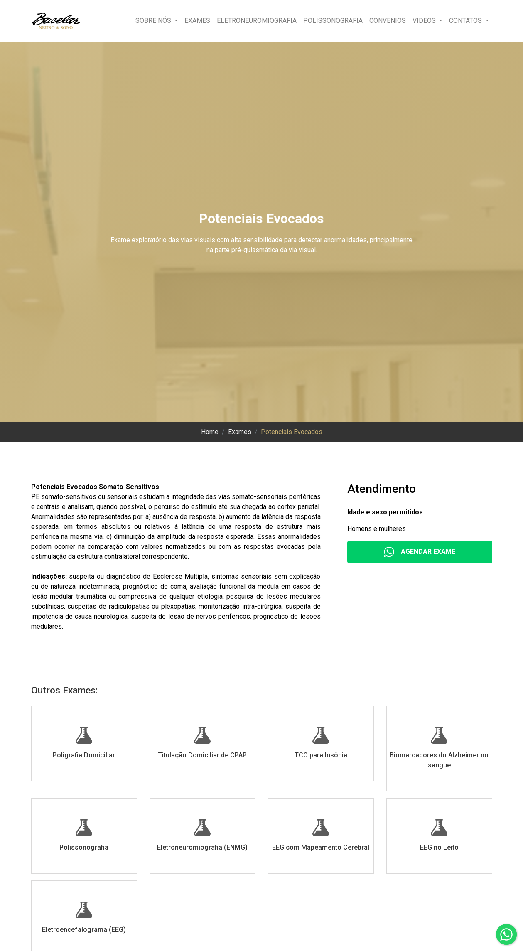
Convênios (387, 21)
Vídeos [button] (425, 21)
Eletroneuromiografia (257, 21)
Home (210, 432)
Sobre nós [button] (154, 21)
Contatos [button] (466, 21)
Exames (197, 21)
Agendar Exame (419, 552)
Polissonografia (333, 21)
